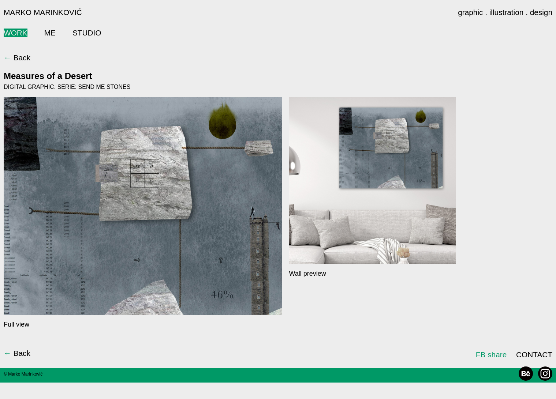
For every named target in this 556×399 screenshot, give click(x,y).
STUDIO (86, 33)
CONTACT (534, 354)
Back (17, 57)
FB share (491, 354)
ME (50, 33)
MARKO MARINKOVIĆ (43, 12)
